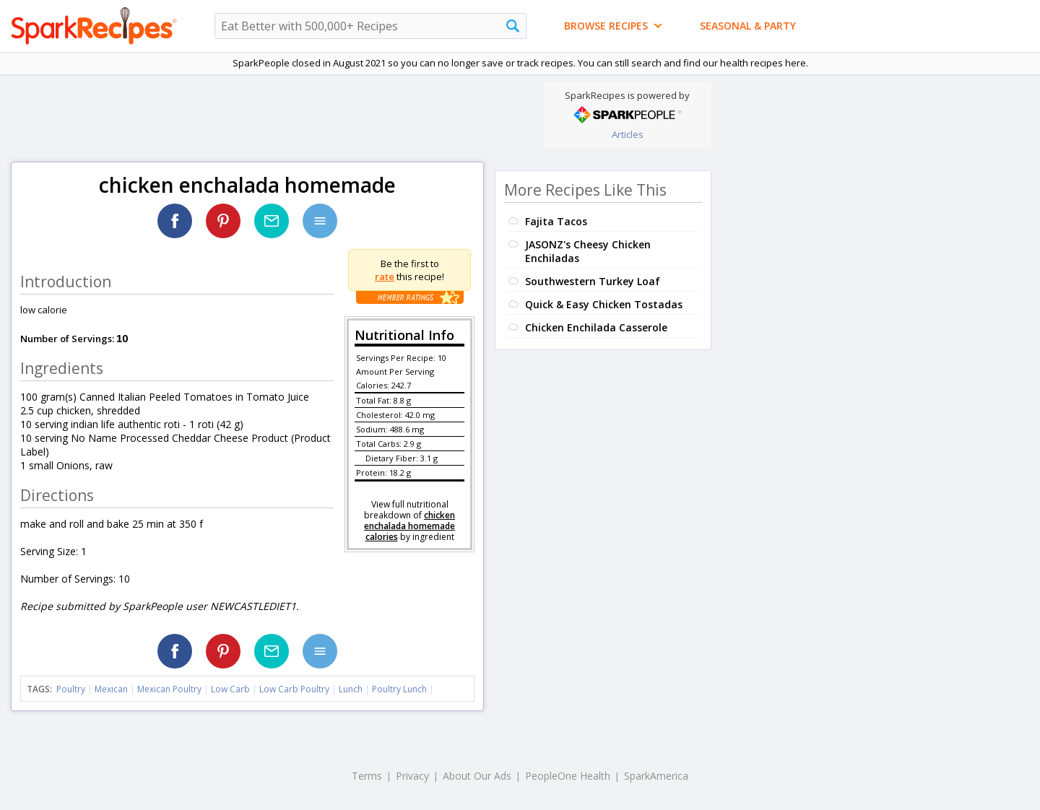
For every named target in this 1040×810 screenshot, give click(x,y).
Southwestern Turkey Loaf (592, 281)
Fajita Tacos (556, 221)
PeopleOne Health (567, 776)
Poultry (70, 689)
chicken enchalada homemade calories (409, 526)
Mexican (111, 689)
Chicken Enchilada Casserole (596, 327)
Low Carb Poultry (294, 689)
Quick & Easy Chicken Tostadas (603, 304)
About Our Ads (477, 776)
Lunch (351, 689)
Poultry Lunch (399, 689)
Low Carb (230, 689)
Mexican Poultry (169, 689)
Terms (367, 776)
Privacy (412, 776)
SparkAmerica (656, 776)
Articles (628, 134)
